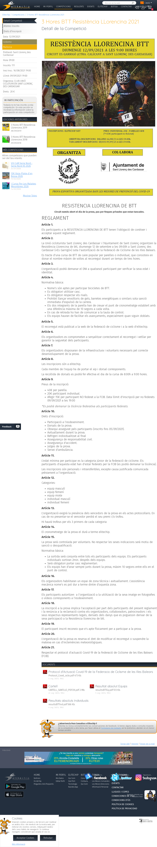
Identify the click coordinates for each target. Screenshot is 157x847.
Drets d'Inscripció (13, 31)
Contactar (126, 6)
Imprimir (134, 744)
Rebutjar (48, 837)
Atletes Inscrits (11, 26)
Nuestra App (73, 787)
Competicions (63, 6)
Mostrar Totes (30, 195)
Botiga (114, 6)
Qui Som (71, 778)
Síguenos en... (98, 775)
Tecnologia (72, 784)
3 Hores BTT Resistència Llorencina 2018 (23, 138)
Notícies (37, 778)
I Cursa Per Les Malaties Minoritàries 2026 (23, 185)
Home (37, 6)
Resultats (79, 6)
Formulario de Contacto (111, 728)
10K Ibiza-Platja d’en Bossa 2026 (21, 175)
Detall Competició (13, 20)
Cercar (132, 3)
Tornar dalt (125, 744)
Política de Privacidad (124, 808)
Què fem (71, 781)
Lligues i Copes (143, 6)
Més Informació (18, 844)
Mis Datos (60, 778)
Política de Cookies (123, 804)
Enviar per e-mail (147, 744)
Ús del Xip (37, 781)
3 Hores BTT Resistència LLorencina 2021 (45, 15)
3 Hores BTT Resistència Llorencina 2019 (23, 126)
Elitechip (103, 6)
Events (90, 6)
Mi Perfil (48, 6)
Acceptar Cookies (25, 837)
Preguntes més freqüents (44, 784)
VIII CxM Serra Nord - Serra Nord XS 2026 (21, 164)
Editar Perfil (60, 781)
